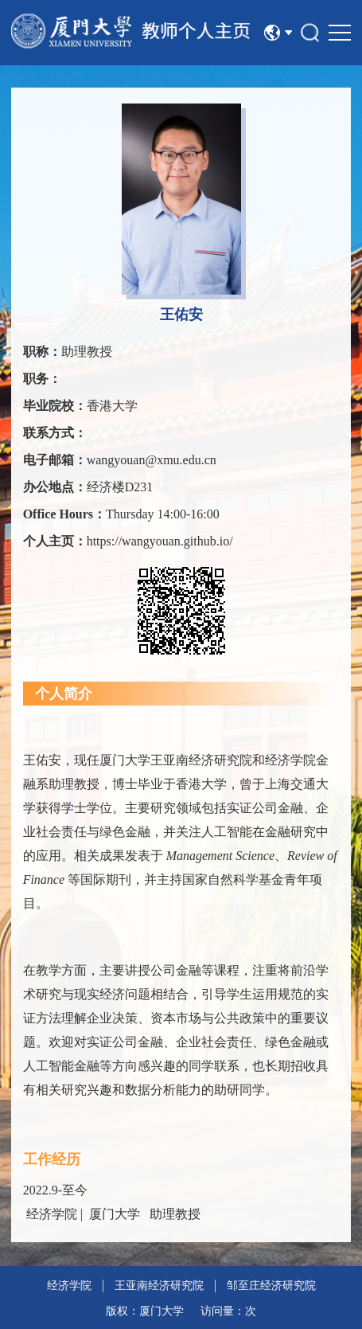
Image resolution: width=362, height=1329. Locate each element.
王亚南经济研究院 (159, 1286)
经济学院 (69, 1286)
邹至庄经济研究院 (271, 1286)
